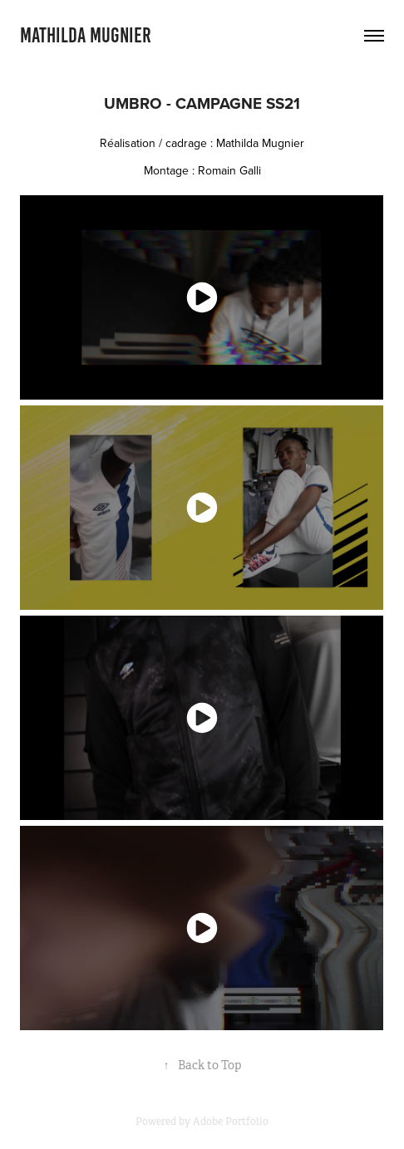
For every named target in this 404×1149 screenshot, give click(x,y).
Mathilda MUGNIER (85, 35)
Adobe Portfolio (231, 1121)
